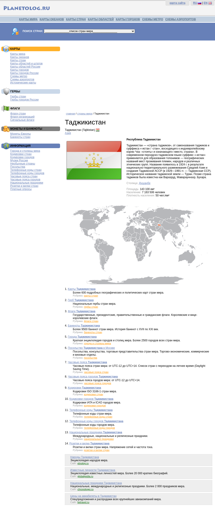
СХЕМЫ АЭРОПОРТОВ (180, 19)
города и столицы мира (97, 343)
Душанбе (144, 183)
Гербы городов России (24, 99)
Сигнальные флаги (22, 120)
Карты (81, 289)
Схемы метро (18, 76)
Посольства (17, 166)
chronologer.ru (85, 489)
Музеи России (19, 160)
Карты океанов (19, 57)
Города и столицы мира (25, 150)
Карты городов (19, 69)
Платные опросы (21, 189)
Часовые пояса (87, 362)
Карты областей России (25, 66)
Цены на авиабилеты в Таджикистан (93, 496)
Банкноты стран (20, 137)
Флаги (81, 311)
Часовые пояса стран (24, 176)
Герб (81, 300)
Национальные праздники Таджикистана (96, 483)
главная (70, 113)
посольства (90, 357)
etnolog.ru (83, 463)
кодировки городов (95, 405)
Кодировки (84, 387)
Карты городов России (24, 73)
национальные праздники (99, 439)
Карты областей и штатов (26, 63)
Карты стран (18, 60)
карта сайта (177, 3)
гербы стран (91, 306)
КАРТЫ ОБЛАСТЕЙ (101, 19)
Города (82, 336)
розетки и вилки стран (96, 450)
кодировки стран (93, 394)
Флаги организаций (22, 116)
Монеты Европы (20, 133)
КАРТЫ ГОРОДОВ (128, 19)
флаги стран (91, 321)
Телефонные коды (91, 410)
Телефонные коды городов (27, 173)
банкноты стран (93, 332)
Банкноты (84, 325)
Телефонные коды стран (25, 170)
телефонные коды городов (99, 427)
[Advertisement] (139, 74)
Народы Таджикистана (84, 457)
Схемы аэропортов (22, 79)
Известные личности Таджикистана (92, 470)
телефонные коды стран (98, 416)
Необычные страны (22, 163)
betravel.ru (83, 502)
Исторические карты (23, 82)
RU (195, 3)
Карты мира (17, 54)
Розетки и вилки (89, 443)
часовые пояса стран (96, 372)
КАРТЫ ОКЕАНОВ (52, 19)
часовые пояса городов (97, 383)
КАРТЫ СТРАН (76, 19)
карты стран (91, 295)
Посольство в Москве (91, 348)
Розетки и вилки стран (24, 186)
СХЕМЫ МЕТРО (152, 19)
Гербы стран (18, 96)
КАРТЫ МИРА (28, 19)
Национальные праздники (26, 182)
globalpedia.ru (85, 476)
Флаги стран (18, 113)
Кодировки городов (22, 157)
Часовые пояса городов (25, 179)
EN (205, 3)
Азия (68, 133)
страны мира (84, 113)
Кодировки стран (21, 154)
